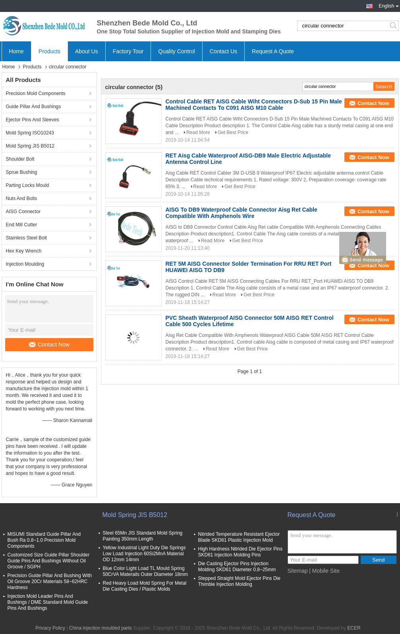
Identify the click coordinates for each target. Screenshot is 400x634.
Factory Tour (128, 51)
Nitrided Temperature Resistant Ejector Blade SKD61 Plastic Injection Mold (239, 537)
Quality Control (176, 51)
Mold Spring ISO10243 (30, 133)
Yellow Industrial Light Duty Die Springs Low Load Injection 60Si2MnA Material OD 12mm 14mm (144, 553)
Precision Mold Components (36, 93)
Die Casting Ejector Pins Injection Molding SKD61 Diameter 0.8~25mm (237, 566)
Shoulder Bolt (20, 159)
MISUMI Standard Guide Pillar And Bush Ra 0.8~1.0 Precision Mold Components (44, 540)
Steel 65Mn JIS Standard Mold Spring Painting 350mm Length (143, 536)
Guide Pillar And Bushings (33, 106)
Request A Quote (273, 51)
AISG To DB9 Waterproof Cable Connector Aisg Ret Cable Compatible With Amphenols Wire (241, 212)
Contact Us (223, 51)
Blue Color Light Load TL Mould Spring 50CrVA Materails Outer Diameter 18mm (145, 571)
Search (394, 26)
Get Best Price (233, 132)
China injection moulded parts (100, 628)
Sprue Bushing (21, 172)
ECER (353, 628)
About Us (86, 51)
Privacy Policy (50, 628)
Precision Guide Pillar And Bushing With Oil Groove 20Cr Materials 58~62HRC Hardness (50, 581)
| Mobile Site (324, 571)
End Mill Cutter (21, 225)
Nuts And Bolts (21, 198)
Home (16, 51)
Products (49, 51)
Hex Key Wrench (24, 251)
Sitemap (298, 571)
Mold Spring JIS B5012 (30, 146)
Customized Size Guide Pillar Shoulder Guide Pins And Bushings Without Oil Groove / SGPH (49, 561)
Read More (198, 132)
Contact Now (49, 344)
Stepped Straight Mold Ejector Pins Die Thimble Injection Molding (239, 581)
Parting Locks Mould (27, 185)
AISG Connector (23, 211)
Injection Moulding (25, 264)
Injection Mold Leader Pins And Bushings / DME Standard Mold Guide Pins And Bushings (48, 602)
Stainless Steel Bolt (26, 238)
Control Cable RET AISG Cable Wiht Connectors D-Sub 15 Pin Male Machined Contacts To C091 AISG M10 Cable (254, 104)
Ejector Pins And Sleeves (32, 120)
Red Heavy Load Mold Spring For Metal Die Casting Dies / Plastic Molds (145, 586)
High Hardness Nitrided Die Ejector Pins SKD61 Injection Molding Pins (240, 552)
